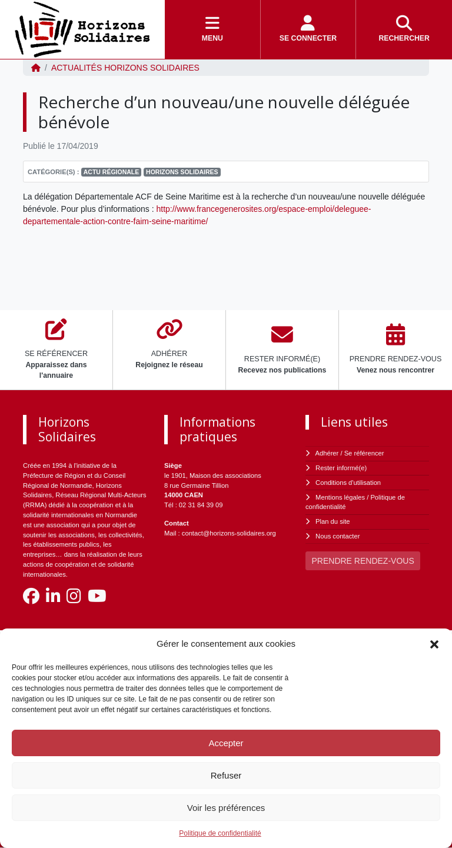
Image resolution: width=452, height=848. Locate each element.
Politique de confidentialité (220, 833)
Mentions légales (340, 497)
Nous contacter (337, 536)
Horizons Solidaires (182, 171)
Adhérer (327, 453)
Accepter (225, 743)
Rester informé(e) (341, 467)
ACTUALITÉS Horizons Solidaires (125, 67)
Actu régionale (111, 171)
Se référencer (364, 453)
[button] (434, 644)
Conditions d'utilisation (348, 482)
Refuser (226, 775)
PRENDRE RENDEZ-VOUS (363, 561)
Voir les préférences (226, 808)
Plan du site (332, 521)
